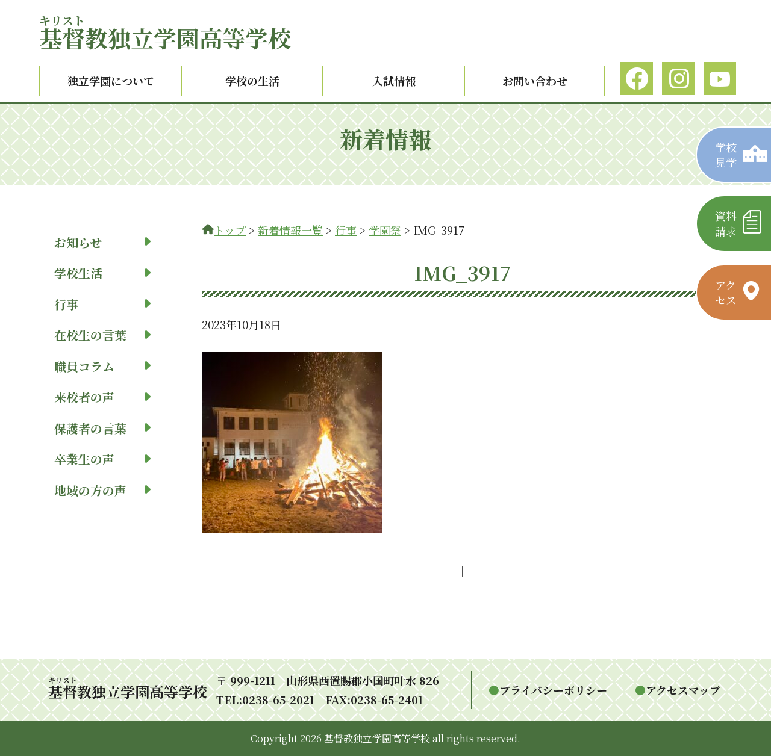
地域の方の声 (102, 490)
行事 (102, 304)
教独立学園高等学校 (165, 37)
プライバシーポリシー (553, 690)
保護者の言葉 (102, 428)
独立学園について (110, 80)
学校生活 (102, 273)
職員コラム (102, 366)
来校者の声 (102, 397)
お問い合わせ (534, 80)
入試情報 (394, 80)
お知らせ (102, 242)
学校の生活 (252, 80)
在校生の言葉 (102, 335)
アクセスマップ (683, 690)
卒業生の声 (102, 459)
